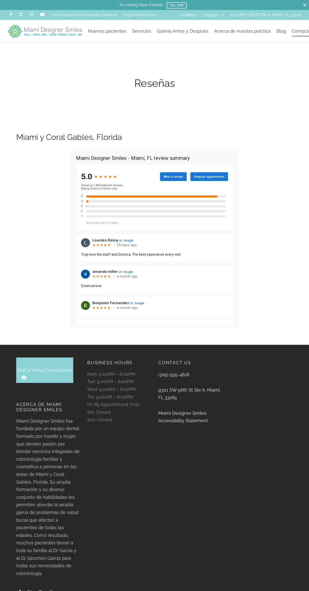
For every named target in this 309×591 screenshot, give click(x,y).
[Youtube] (42, 14)
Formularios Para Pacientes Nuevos (84, 14)
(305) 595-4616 (173, 375)
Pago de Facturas (139, 14)
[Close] (305, 5)
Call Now (177, 5)
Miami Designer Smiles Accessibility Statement (183, 417)
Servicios (141, 31)
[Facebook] (10, 14)
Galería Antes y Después (182, 31)
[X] (21, 14)
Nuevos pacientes (107, 31)
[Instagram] (31, 14)
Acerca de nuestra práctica (242, 31)
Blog (281, 31)
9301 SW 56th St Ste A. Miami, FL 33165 (266, 14)
